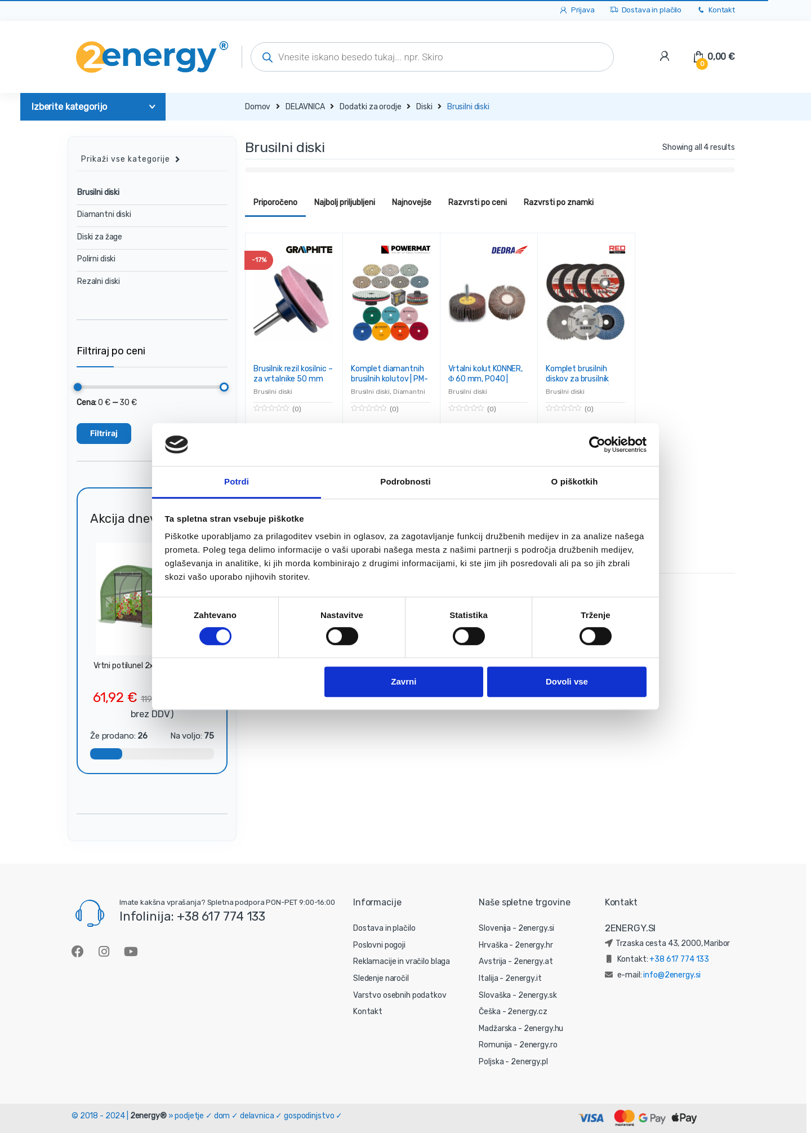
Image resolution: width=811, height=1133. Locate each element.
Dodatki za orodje (371, 107)
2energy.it (523, 978)
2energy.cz (527, 1011)
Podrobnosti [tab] (405, 482)
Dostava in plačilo (645, 10)
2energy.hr (534, 945)
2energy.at (533, 961)
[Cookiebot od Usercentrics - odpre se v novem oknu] (597, 444)
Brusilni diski (272, 392)
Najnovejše (411, 202)
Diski (424, 107)
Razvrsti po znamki (559, 202)
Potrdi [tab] (236, 482)
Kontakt (715, 10)
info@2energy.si (672, 975)
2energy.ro (538, 1045)
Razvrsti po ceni (477, 202)
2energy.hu (544, 1028)
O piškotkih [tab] (574, 482)
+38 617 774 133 (679, 959)
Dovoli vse (567, 682)
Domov (257, 107)
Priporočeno (275, 202)
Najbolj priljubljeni (344, 202)
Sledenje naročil (381, 978)
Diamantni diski (104, 214)
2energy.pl (529, 1062)
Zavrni (403, 682)
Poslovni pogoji (379, 945)
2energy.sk (537, 995)
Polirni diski (96, 259)
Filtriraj (104, 433)
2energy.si (536, 928)
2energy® (148, 1116)
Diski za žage (99, 237)
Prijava (577, 10)
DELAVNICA (305, 107)
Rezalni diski (98, 281)
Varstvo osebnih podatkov (400, 995)
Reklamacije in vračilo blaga (401, 961)
